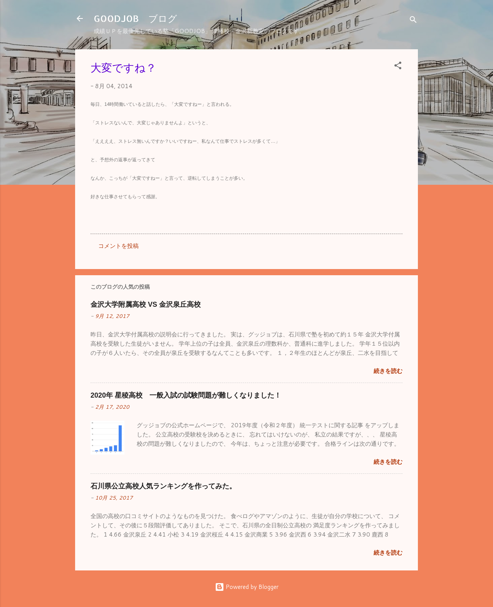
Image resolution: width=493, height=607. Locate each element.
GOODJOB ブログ (135, 18)
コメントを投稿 (118, 246)
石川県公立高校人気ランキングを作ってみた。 (163, 486)
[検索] (413, 21)
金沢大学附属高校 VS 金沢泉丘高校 (146, 304)
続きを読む (388, 371)
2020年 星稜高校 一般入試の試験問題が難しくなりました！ (186, 395)
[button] (397, 67)
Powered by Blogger (246, 587)
